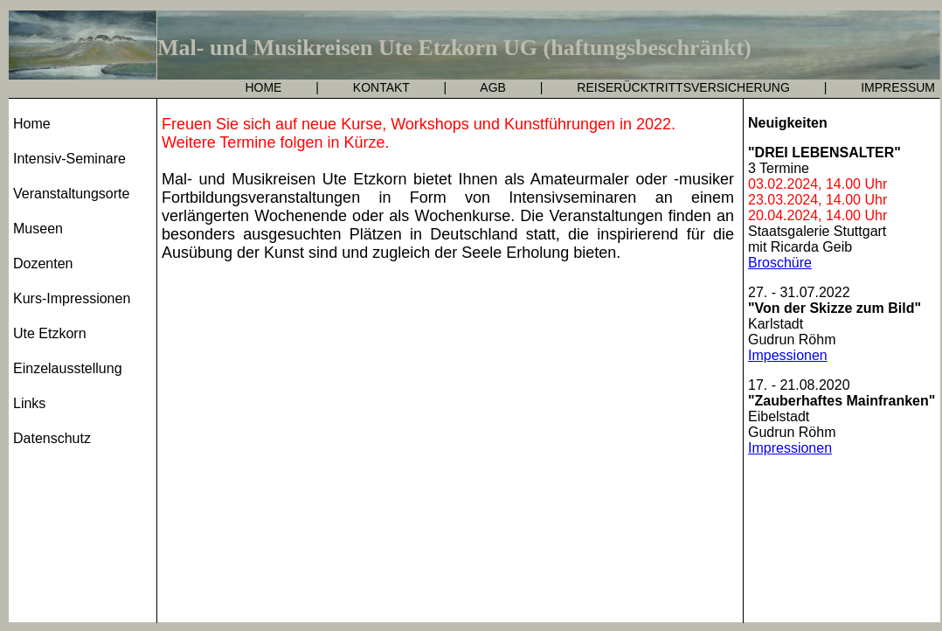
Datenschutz (52, 438)
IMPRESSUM (898, 87)
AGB (493, 87)
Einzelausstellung (67, 368)
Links (29, 403)
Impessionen (788, 355)
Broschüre (780, 262)
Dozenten (43, 263)
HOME (263, 87)
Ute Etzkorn (50, 333)
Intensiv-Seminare (69, 158)
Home (32, 123)
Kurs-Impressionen (71, 298)
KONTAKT (381, 87)
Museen (38, 228)
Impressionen (790, 447)
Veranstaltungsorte (71, 193)
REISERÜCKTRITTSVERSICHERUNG (683, 87)
